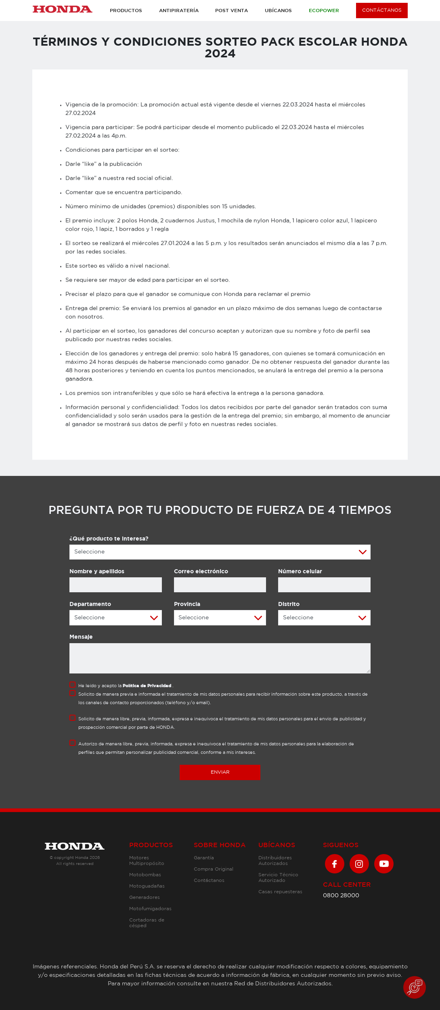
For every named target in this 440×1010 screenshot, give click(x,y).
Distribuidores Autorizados (275, 861)
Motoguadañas (147, 886)
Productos (126, 10)
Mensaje (81, 637)
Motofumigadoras (150, 909)
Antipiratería (179, 10)
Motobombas (145, 875)
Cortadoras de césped (146, 923)
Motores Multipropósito (146, 861)
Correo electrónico (201, 571)
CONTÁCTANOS (382, 10)
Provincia (187, 604)
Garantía (204, 858)
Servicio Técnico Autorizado (278, 878)
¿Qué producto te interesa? (109, 539)
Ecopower (324, 10)
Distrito (289, 604)
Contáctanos (209, 880)
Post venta (231, 10)
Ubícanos (278, 10)
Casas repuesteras (280, 892)
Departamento (90, 604)
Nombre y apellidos (96, 571)
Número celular (300, 571)
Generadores (144, 897)
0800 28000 (341, 895)
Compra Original (213, 869)
